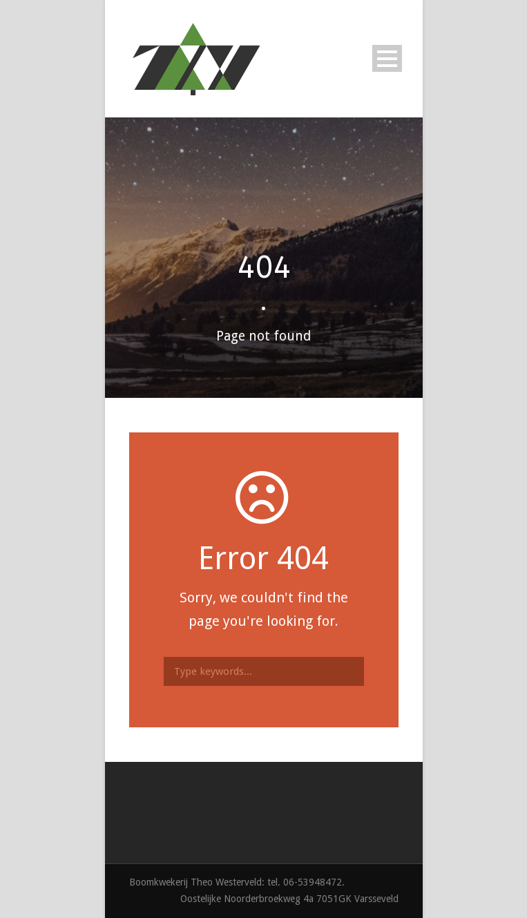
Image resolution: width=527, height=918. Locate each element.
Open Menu (387, 58)
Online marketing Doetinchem (191, 810)
